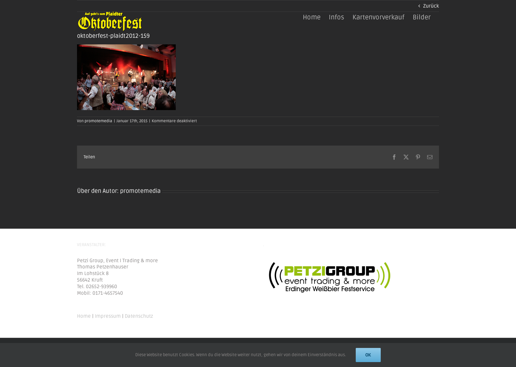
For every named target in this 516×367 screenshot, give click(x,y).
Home (84, 316)
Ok (368, 355)
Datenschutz (139, 316)
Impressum (108, 316)
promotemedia (98, 121)
